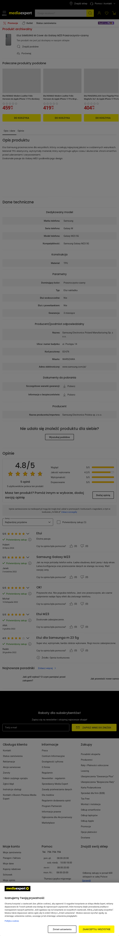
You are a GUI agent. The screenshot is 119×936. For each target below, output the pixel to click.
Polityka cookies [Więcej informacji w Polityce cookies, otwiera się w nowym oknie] (12, 920)
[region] (59, 909)
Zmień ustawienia (62, 929)
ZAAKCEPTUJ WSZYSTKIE (96, 929)
